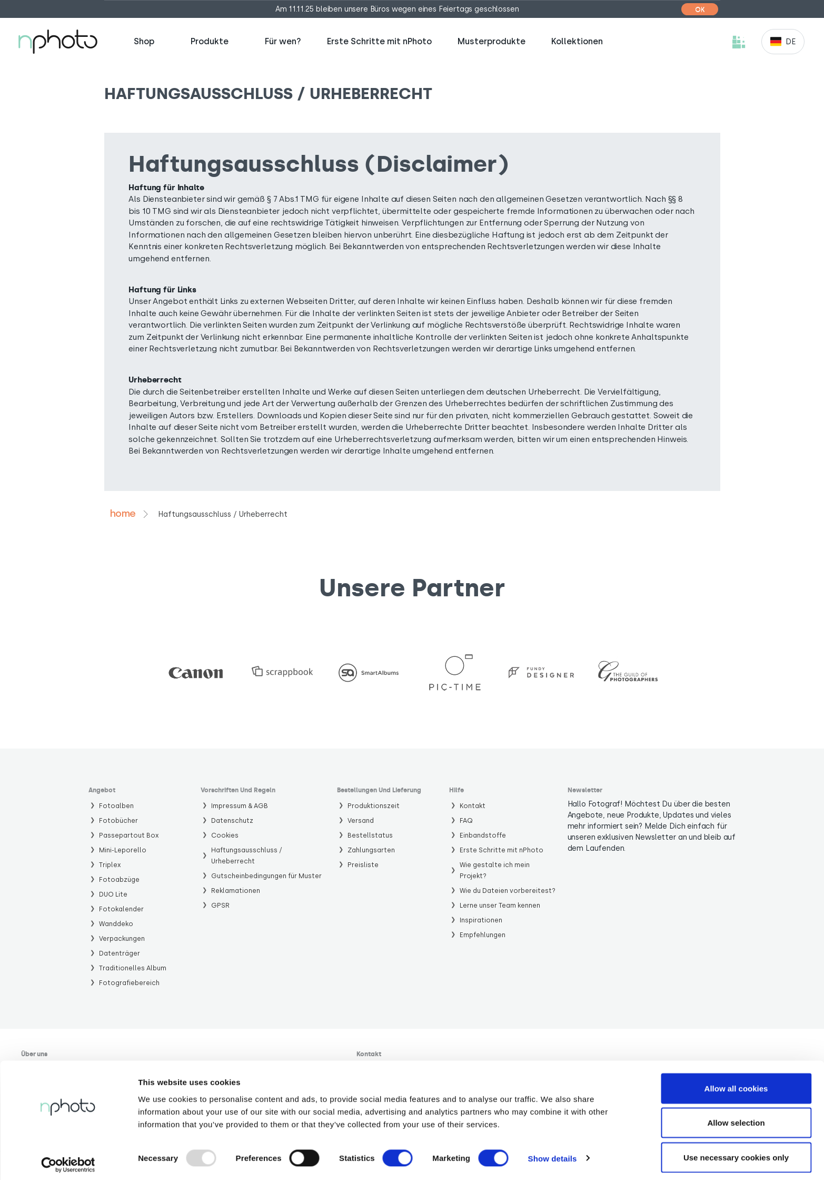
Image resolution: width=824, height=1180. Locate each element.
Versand (361, 820)
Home (122, 513)
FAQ (466, 820)
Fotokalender (121, 909)
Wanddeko (116, 924)
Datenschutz (232, 820)
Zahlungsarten (371, 850)
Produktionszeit (374, 806)
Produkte (210, 41)
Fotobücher (118, 820)
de (791, 41)
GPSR (220, 905)
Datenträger (119, 953)
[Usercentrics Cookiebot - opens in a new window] (68, 1159)
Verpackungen (122, 938)
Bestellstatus (370, 835)
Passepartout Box (129, 835)
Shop (144, 41)
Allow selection (736, 1117)
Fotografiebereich (129, 983)
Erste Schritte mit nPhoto (379, 41)
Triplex (110, 865)
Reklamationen (235, 890)
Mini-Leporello (122, 850)
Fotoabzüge (119, 879)
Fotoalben (116, 806)
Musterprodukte (491, 41)
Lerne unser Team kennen (500, 905)
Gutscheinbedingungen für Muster (266, 876)
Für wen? (283, 41)
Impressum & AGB (239, 806)
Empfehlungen (482, 935)
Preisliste (363, 865)
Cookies (225, 835)
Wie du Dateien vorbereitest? (507, 890)
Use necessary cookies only (736, 1151)
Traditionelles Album (132, 968)
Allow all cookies (736, 1082)
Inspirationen (481, 920)
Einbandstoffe (483, 835)
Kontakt (472, 806)
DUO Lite (113, 894)
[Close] (701, 9)
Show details (552, 1152)
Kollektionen (577, 41)
